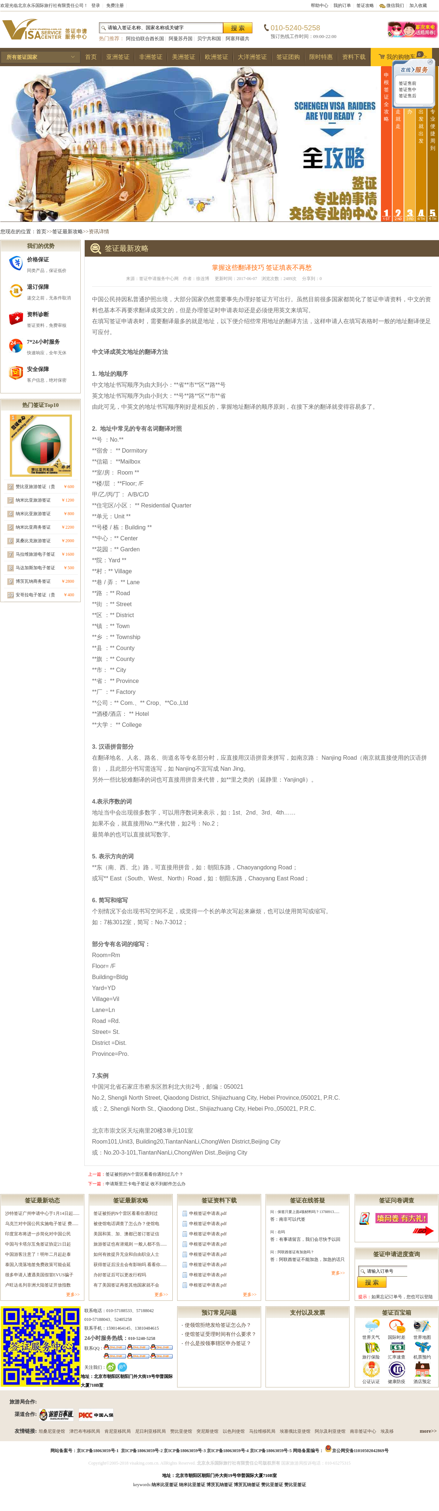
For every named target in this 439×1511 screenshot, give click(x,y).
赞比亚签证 (295, 1484)
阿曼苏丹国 (180, 38)
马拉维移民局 (262, 1431)
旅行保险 (371, 1350)
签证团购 (288, 57)
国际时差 (396, 1329)
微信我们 (395, 5)
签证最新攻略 (67, 231)
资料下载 (354, 57)
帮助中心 (319, 5)
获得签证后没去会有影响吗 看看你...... (130, 1264)
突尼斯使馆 (207, 1431)
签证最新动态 (42, 1200)
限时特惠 (321, 57)
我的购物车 (401, 56)
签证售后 (407, 95)
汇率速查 (396, 1350)
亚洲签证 (118, 57)
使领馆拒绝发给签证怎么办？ (218, 1325)
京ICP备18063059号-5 (271, 1450)
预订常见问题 (219, 1313)
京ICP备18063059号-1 (98, 1450)
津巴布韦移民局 (84, 1431)
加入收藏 (418, 5)
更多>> (73, 1294)
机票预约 (422, 1350)
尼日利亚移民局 (150, 1431)
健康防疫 (396, 1372)
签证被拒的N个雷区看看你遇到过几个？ (144, 1174)
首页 (91, 57)
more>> (428, 1431)
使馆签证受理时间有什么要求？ (220, 1334)
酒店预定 (422, 1372)
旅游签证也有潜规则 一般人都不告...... (130, 1244)
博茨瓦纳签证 (247, 1484)
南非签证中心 (363, 1431)
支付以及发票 (307, 1313)
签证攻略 (365, 5)
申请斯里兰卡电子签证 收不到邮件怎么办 (146, 1183)
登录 (95, 5)
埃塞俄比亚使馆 (295, 1431)
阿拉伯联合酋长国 (145, 38)
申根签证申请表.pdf (208, 1213)
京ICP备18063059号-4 (228, 1450)
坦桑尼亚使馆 (52, 1431)
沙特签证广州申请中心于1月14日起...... (42, 1213)
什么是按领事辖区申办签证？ (218, 1343)
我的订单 (342, 5)
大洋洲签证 (252, 57)
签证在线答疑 (307, 1200)
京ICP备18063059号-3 (185, 1450)
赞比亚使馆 (181, 1431)
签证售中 (407, 89)
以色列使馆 (234, 1431)
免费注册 (115, 5)
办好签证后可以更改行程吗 (119, 1274)
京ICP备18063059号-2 (142, 1450)
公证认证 (371, 1372)
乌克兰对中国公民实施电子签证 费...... (42, 1223)
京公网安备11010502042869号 (360, 1450)
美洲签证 (183, 57)
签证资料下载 (219, 1200)
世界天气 (371, 1329)
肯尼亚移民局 (117, 1431)
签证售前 (407, 83)
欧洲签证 (216, 57)
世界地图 (422, 1329)
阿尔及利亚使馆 (330, 1431)
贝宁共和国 (209, 38)
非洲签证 (151, 57)
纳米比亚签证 (192, 1484)
